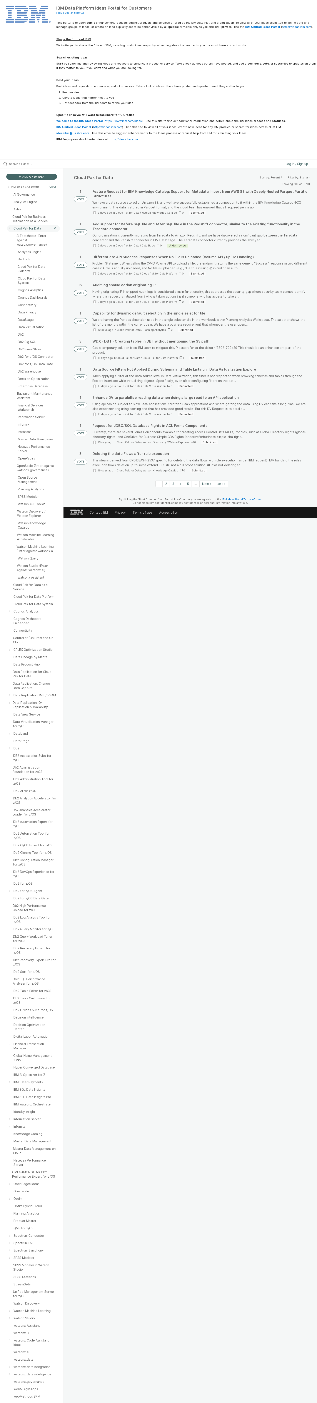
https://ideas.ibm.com (296, 26)
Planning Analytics (154, 329)
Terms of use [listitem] (142, 512)
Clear (52, 186)
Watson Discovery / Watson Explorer (166, 442)
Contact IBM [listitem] (99, 512)
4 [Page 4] (181, 484)
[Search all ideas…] (37, 163)
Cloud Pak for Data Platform (159, 273)
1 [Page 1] (159, 484)
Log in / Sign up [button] (298, 164)
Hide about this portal (70, 12)
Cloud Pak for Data (127, 212)
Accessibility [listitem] (168, 512)
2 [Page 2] (166, 484)
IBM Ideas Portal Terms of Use (241, 499)
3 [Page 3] (173, 484)
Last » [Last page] (221, 484)
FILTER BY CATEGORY (23, 186)
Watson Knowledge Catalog (159, 212)
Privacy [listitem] (120, 512)
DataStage (148, 245)
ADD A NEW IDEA (31, 176)
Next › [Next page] (206, 484)
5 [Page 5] (188, 484)
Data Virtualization (154, 386)
